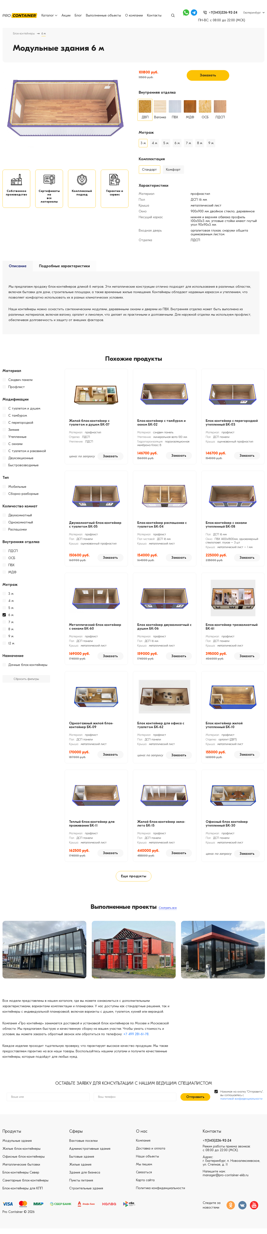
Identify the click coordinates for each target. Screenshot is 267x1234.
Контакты (154, 15)
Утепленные (17, 436)
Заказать (208, 74)
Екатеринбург (252, 12)
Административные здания (89, 1154)
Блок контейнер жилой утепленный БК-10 (224, 724)
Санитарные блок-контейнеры (25, 1186)
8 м (10, 628)
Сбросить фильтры (26, 678)
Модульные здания (17, 1146)
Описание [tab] (17, 265)
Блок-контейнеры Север (21, 1178)
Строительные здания (86, 1194)
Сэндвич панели (20, 379)
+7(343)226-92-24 (217, 1146)
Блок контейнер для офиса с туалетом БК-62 (160, 724)
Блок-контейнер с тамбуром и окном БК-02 (161, 422)
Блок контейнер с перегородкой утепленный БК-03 (232, 422)
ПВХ (11, 564)
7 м (10, 621)
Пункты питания (81, 1186)
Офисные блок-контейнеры (24, 1162)
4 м (11, 600)
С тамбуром (17, 415)
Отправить (195, 1102)
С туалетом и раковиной (27, 450)
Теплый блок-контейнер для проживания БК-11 (92, 823)
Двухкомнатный (20, 515)
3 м (10, 593)
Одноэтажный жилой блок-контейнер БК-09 (91, 724)
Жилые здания (80, 1170)
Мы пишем (144, 1170)
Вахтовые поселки (83, 1146)
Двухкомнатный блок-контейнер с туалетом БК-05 (95, 524)
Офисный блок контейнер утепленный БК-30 (227, 823)
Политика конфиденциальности (160, 1194)
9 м (10, 636)
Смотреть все (168, 910)
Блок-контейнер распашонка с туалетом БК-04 (162, 524)
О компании (134, 15)
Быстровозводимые (23, 464)
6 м (10, 614)
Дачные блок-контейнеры (27, 664)
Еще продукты (133, 877)
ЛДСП (13, 550)
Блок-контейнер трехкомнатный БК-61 (232, 626)
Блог (78, 15)
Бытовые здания (81, 1162)
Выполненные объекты (103, 15)
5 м (10, 607)
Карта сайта (145, 1186)
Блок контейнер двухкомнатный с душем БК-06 (164, 626)
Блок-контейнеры (24, 33)
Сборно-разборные (23, 493)
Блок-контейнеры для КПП (23, 1194)
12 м (11, 643)
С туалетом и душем (24, 408)
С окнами (15, 443)
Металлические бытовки (21, 1170)
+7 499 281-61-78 (136, 1040)
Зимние (13, 429)
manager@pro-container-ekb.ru (225, 1181)
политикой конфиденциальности (241, 1104)
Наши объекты (147, 1162)
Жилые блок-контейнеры (21, 1154)
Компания (143, 1146)
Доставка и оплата (150, 1154)
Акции (66, 15)
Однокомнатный (20, 522)
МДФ (12, 572)
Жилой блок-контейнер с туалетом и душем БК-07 (89, 422)
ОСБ (11, 557)
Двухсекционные (20, 457)
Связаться (144, 1178)
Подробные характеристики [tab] (64, 265)
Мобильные (17, 486)
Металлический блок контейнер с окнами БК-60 (95, 626)
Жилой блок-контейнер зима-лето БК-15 (161, 823)
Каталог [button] (50, 15)
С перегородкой (20, 422)
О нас (141, 1136)
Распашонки (17, 529)
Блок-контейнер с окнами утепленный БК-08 (226, 524)
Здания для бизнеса (84, 1178)
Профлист (16, 386)
